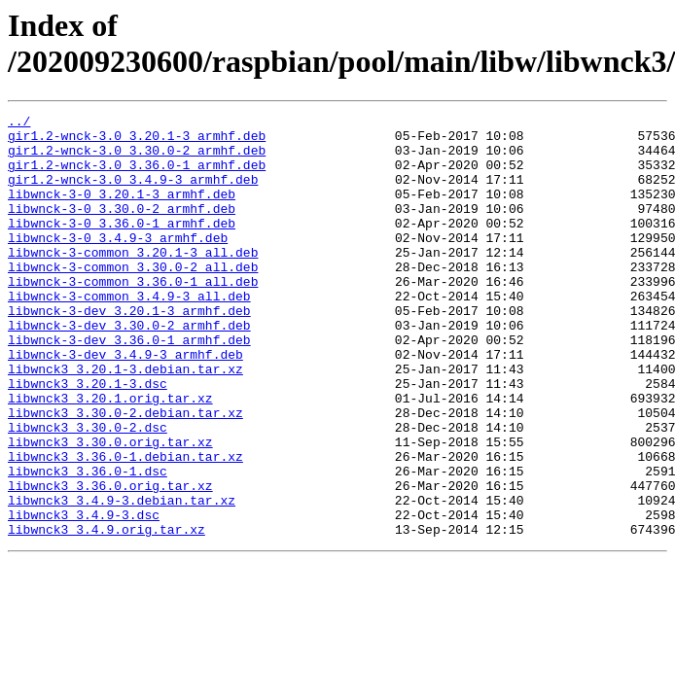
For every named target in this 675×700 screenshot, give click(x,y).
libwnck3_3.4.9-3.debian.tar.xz (121, 578)
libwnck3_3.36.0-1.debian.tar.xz (125, 526)
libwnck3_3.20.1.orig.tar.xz (110, 456)
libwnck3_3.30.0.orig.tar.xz (110, 508)
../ (19, 123)
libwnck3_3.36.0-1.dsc (87, 543)
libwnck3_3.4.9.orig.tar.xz (106, 613)
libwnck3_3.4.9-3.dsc (84, 596)
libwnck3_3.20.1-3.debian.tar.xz (125, 421)
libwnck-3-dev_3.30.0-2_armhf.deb (129, 368)
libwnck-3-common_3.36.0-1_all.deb (133, 316)
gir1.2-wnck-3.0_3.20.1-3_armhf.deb (137, 141)
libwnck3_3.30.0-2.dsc (87, 491)
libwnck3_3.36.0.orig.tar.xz (110, 561)
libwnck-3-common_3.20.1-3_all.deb (133, 281)
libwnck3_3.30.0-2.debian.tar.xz (125, 473)
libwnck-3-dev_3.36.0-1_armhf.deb (129, 386)
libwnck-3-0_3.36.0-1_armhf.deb (121, 246)
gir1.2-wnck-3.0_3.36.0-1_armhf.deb (137, 176)
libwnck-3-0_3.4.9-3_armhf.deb (118, 263)
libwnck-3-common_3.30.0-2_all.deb (133, 298)
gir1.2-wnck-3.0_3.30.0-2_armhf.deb (137, 158)
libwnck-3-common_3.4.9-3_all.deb (129, 333)
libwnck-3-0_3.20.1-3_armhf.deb (121, 211)
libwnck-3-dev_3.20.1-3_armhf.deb (129, 351)
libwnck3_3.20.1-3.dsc (87, 438)
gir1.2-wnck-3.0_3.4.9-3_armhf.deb (133, 193)
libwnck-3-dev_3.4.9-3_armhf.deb (125, 403)
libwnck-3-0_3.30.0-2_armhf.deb (121, 228)
